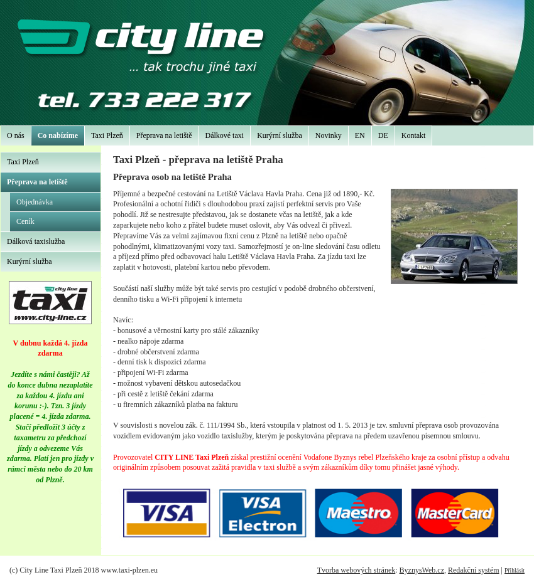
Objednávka (34, 202)
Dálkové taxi (224, 135)
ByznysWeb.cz (422, 570)
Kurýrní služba (279, 135)
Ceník (25, 221)
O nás (16, 135)
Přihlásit (514, 570)
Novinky (328, 135)
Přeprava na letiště (164, 135)
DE (383, 135)
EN (360, 135)
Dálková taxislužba (36, 241)
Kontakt (413, 135)
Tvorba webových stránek (356, 570)
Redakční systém (473, 570)
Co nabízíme (58, 135)
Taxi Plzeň (107, 135)
